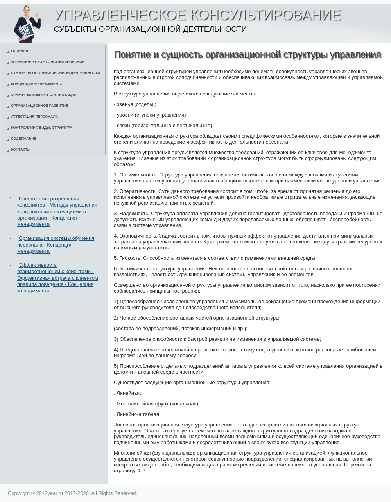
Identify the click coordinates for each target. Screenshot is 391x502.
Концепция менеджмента (37, 84)
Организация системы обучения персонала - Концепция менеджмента (55, 244)
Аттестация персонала (34, 117)
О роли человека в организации (44, 95)
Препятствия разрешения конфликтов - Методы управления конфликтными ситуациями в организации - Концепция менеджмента (57, 211)
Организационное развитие (39, 106)
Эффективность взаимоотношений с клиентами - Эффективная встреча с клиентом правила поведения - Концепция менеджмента (57, 277)
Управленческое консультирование (47, 62)
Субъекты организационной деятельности (55, 73)
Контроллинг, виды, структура (41, 128)
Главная (19, 51)
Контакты (20, 149)
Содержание (23, 138)
